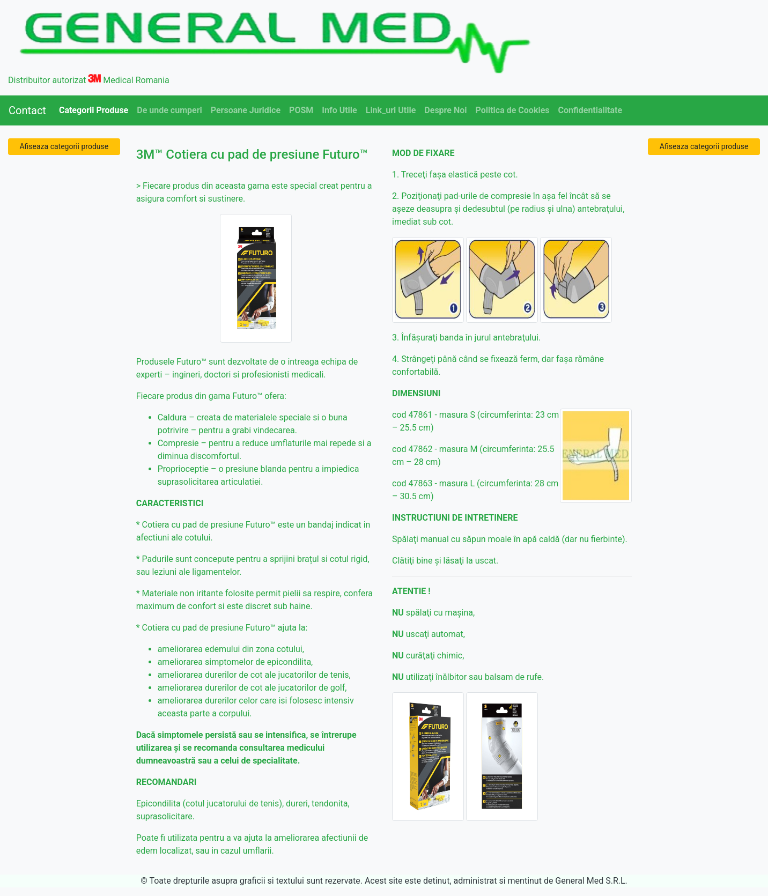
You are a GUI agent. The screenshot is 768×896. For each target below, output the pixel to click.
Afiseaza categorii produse (63, 146)
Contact (27, 110)
